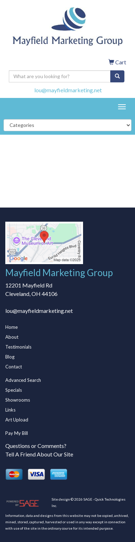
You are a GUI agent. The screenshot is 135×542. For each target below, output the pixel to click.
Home (11, 327)
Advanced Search (23, 380)
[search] (117, 76)
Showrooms (17, 400)
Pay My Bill (16, 433)
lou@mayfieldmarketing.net (68, 90)
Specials (13, 390)
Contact (13, 366)
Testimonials (18, 347)
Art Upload (16, 419)
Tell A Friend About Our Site (39, 454)
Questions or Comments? (35, 445)
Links (10, 410)
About (11, 337)
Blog (9, 357)
